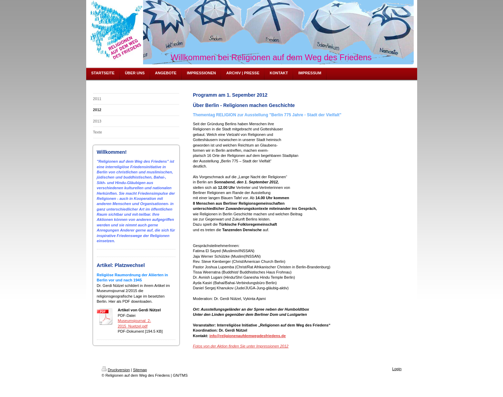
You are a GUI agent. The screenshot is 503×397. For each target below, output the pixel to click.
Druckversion (116, 370)
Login (397, 369)
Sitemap (140, 370)
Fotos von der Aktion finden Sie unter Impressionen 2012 (241, 346)
